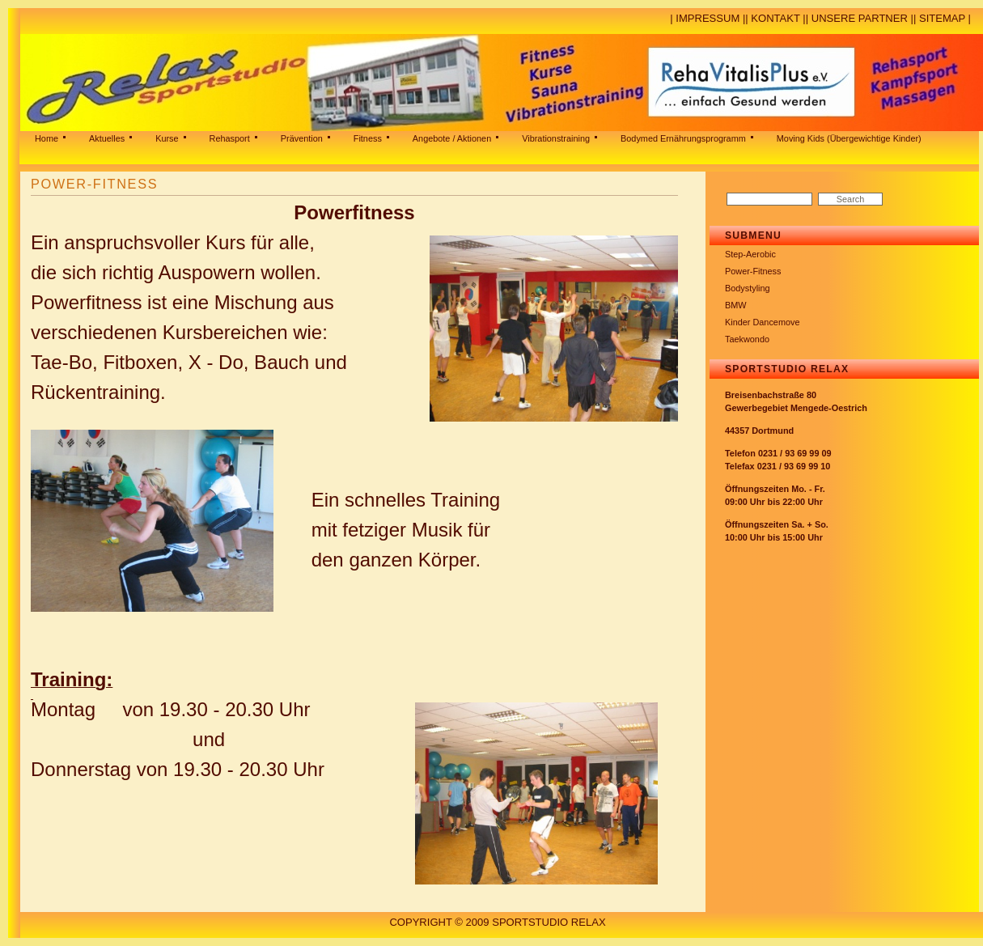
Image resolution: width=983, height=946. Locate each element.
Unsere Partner (859, 18)
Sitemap (942, 18)
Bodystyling (747, 288)
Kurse (166, 138)
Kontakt (775, 18)
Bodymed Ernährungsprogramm (683, 138)
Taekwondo (747, 339)
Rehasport (230, 138)
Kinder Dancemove (762, 322)
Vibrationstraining (556, 138)
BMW (736, 305)
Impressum (707, 18)
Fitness (368, 138)
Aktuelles (107, 138)
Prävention (302, 138)
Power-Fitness (753, 271)
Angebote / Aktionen (452, 138)
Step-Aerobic (750, 254)
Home (46, 138)
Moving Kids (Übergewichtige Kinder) (849, 138)
